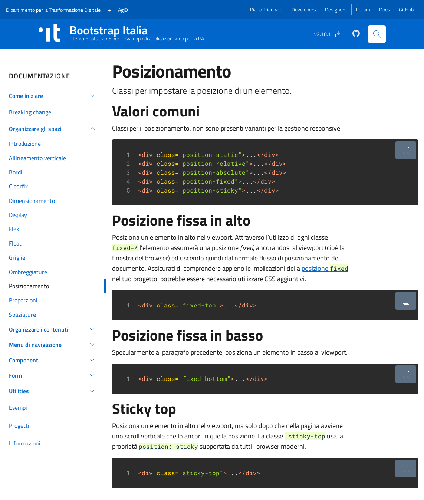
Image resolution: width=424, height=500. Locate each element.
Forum (363, 9)
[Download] (324, 34)
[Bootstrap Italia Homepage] (121, 34)
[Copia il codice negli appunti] (405, 150)
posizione (325, 268)
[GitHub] (351, 33)
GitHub (406, 9)
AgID (123, 10)
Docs (384, 9)
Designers (336, 9)
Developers (304, 9)
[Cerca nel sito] (377, 34)
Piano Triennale (266, 9)
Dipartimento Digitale (53, 10)
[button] (53, 95)
